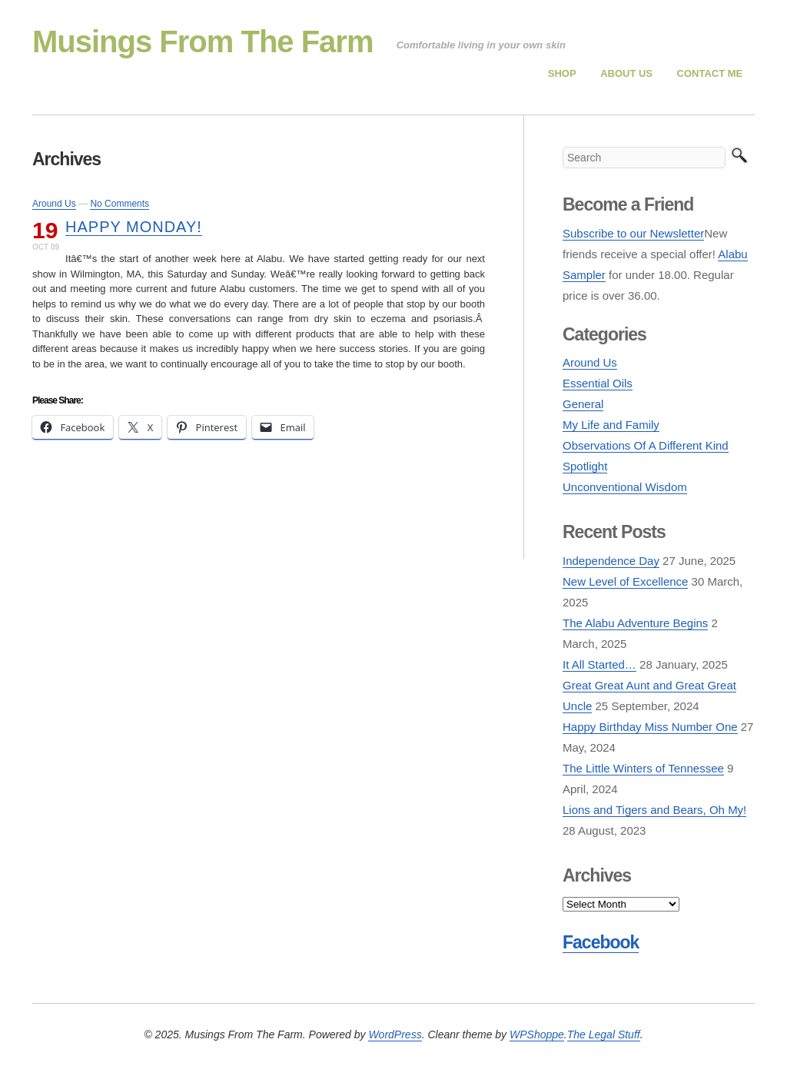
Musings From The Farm (203, 41)
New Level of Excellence (625, 581)
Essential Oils (598, 383)
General (583, 403)
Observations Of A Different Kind (646, 445)
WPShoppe (537, 1034)
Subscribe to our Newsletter (633, 233)
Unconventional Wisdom (625, 486)
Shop (562, 73)
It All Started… (599, 664)
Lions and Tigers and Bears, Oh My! (654, 809)
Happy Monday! (133, 226)
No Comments (119, 203)
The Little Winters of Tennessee (643, 768)
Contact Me (710, 73)
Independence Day (611, 560)
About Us (626, 73)
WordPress (394, 1034)
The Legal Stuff (603, 1034)
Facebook (601, 942)
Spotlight (585, 466)
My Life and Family (611, 424)
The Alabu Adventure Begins (635, 622)
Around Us (54, 203)
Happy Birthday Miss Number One (650, 726)
